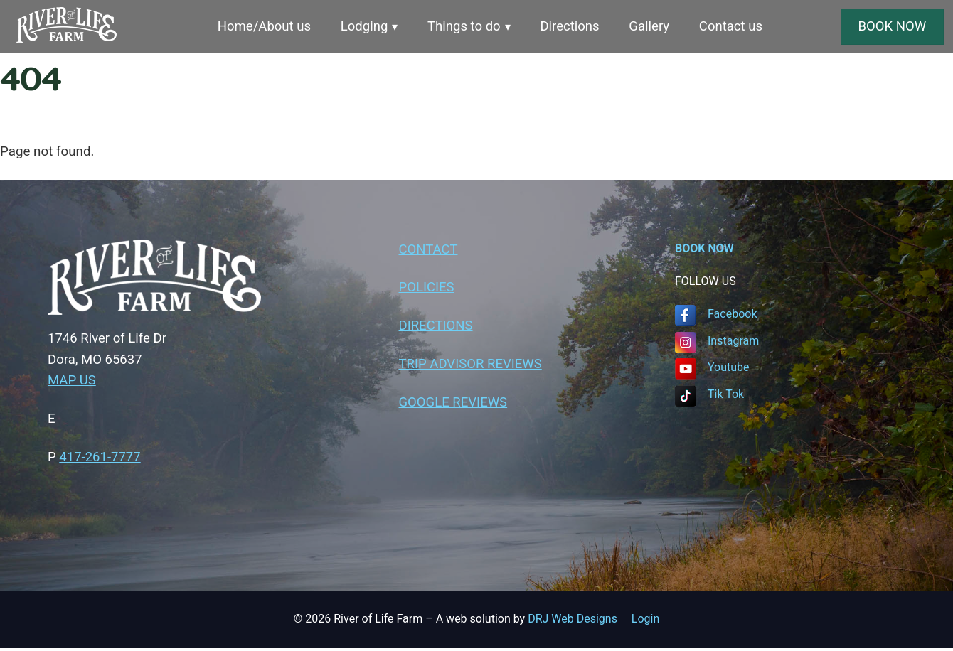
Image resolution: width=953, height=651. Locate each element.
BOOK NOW (892, 26)
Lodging (363, 27)
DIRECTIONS (436, 327)
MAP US (72, 382)
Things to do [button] (464, 27)
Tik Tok (726, 394)
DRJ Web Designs (580, 621)
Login (645, 621)
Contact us (734, 27)
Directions (571, 27)
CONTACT (429, 251)
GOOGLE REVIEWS (454, 405)
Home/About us (262, 27)
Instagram (733, 341)
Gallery (651, 27)
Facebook (732, 314)
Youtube (729, 368)
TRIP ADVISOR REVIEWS (471, 367)
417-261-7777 (101, 460)
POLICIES (427, 289)
